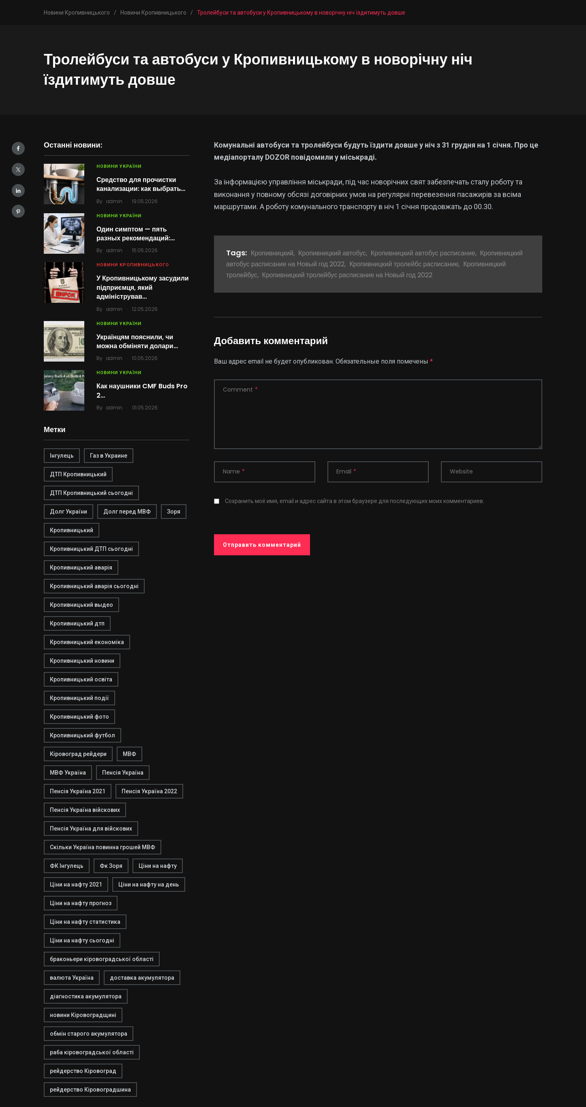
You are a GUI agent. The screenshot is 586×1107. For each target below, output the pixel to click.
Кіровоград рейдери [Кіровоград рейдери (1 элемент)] (78, 754)
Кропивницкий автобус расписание (423, 253)
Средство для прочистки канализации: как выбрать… (140, 184)
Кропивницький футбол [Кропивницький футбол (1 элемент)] (82, 735)
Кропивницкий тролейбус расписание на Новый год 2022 (347, 275)
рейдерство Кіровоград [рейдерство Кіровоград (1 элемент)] (83, 1071)
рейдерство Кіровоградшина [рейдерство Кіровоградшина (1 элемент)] (90, 1089)
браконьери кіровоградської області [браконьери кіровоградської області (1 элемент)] (102, 959)
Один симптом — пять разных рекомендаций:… (135, 234)
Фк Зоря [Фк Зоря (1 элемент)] (111, 866)
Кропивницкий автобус (332, 253)
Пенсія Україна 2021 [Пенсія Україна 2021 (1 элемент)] (77, 791)
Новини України (118, 166)
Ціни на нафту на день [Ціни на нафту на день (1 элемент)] (148, 884)
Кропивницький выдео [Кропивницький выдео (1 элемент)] (81, 605)
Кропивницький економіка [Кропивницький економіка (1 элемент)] (87, 642)
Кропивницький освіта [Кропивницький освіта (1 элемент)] (81, 679)
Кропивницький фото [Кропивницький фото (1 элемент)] (79, 716)
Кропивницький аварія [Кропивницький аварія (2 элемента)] (81, 567)
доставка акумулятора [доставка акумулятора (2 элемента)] (142, 977)
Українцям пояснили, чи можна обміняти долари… (137, 341)
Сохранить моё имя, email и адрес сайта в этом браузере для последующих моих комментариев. (354, 501)
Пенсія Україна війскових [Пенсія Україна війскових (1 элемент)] (85, 810)
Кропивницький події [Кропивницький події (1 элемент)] (79, 698)
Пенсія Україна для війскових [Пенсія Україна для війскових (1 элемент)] (91, 828)
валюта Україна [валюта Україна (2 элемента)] (72, 977)
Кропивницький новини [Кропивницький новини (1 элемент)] (82, 660)
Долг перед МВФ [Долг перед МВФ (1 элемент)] (127, 511)
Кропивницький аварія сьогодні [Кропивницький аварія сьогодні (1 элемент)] (94, 586)
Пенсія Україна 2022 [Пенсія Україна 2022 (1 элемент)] (149, 791)
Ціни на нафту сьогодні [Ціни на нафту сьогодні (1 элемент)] (82, 940)
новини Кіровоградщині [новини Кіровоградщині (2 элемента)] (83, 1015)
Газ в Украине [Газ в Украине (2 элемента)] (108, 455)
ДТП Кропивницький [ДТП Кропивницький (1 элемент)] (78, 474)
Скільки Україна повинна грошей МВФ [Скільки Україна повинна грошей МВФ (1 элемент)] (102, 847)
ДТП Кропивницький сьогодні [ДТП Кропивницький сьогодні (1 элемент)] (91, 493)
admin (114, 201)
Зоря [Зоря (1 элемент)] (173, 511)
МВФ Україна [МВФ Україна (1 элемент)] (68, 772)
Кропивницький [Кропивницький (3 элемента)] (71, 530)
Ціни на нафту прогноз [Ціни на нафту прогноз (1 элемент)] (80, 903)
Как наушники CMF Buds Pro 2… (142, 390)
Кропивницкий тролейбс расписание (403, 264)
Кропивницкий (272, 253)
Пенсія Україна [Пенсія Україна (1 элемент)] (122, 772)
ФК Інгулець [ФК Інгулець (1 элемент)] (66, 866)
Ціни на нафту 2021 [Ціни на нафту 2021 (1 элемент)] (76, 884)
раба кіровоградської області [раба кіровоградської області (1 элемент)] (92, 1052)
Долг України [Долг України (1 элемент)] (68, 511)
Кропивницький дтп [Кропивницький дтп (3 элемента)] (77, 623)
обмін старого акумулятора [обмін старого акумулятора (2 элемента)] (88, 1033)
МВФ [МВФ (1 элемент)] (129, 754)
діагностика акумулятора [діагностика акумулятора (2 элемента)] (86, 996)
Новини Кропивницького (132, 265)
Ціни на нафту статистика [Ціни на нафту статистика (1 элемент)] (85, 922)
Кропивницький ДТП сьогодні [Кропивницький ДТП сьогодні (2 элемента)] (91, 549)
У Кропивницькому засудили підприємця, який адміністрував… (142, 287)
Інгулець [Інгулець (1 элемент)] (62, 455)
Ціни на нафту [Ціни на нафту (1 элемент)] (158, 866)
